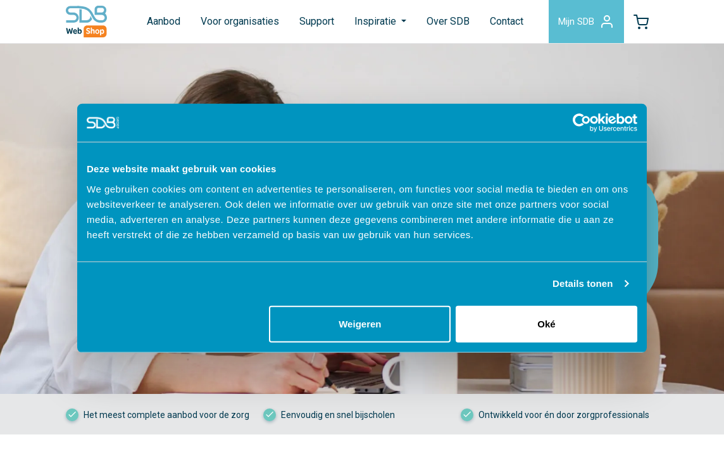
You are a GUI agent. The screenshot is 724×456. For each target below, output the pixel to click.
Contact (506, 21)
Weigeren (360, 323)
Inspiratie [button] (376, 21)
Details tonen (582, 283)
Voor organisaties (240, 21)
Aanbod (163, 21)
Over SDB (448, 21)
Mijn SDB (586, 21)
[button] (641, 21)
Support (316, 21)
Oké (546, 323)
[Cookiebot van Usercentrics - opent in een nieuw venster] (582, 122)
